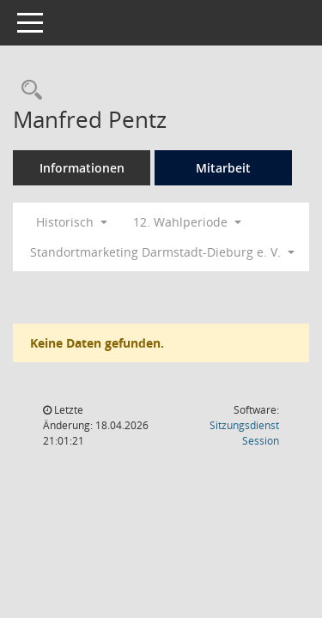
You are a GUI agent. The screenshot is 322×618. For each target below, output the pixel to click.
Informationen (82, 168)
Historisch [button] (71, 222)
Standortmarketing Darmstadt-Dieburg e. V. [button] (162, 252)
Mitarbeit (223, 168)
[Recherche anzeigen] (27, 90)
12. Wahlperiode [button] (187, 222)
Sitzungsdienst (244, 433)
